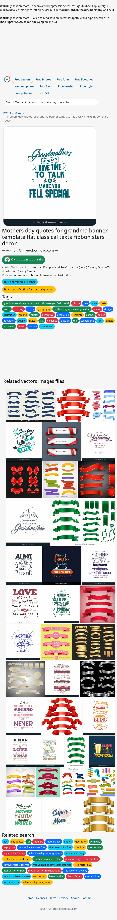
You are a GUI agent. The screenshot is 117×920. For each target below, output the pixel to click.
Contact (86, 898)
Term (53, 898)
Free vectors (22, 79)
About (75, 898)
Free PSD (43, 93)
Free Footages (84, 79)
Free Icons (46, 86)
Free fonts (63, 79)
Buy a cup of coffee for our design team (29, 289)
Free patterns (23, 93)
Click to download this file (23, 260)
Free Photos (43, 79)
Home (7, 112)
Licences (41, 898)
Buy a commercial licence (20, 282)
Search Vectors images (20, 102)
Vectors (19, 112)
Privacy (63, 898)
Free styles (87, 86)
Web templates (24, 86)
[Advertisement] (58, 49)
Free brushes (66, 86)
